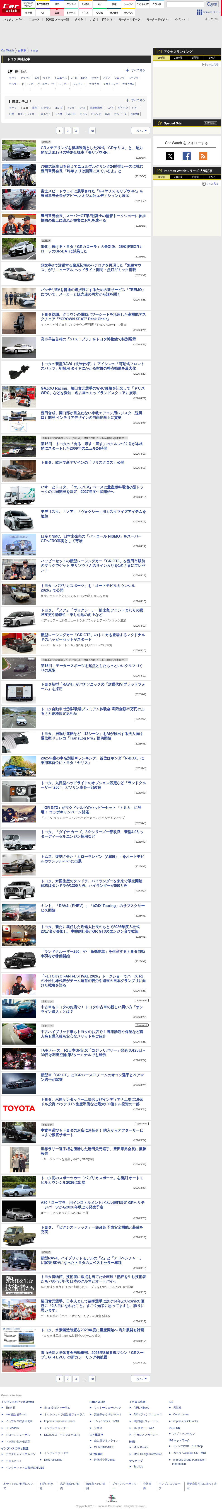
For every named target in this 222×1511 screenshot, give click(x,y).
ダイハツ (123, 107)
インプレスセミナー (56, 1428)
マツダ (70, 107)
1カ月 (212, 57)
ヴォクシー (79, 84)
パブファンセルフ (184, 1433)
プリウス (94, 84)
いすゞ (136, 107)
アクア (106, 77)
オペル (83, 114)
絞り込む (21, 71)
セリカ (95, 77)
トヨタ (24, 107)
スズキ (110, 107)
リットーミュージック (107, 1407)
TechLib (138, 1466)
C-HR (74, 77)
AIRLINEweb (141, 1407)
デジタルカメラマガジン (21, 1454)
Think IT (10, 1407)
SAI (37, 77)
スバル (82, 107)
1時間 (161, 57)
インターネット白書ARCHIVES (25, 1467)
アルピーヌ (120, 114)
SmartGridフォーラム (57, 1407)
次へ (143, 131)
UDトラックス (26, 114)
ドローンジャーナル (18, 1434)
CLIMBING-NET (103, 1447)
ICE (171, 1402)
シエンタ (119, 77)
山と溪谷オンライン (106, 1440)
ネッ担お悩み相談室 (18, 1441)
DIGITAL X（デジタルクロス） (63, 1434)
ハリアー (64, 84)
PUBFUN (174, 1428)
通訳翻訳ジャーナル (146, 1421)
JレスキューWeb (144, 1428)
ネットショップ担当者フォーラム (64, 1414)
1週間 (195, 57)
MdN (132, 1441)
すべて (13, 77)
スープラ (133, 77)
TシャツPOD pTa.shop (188, 1446)
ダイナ (46, 77)
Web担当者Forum (16, 1414)
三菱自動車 (96, 107)
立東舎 (98, 1428)
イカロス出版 (137, 1402)
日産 (34, 107)
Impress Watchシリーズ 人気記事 (188, 171)
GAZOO (70, 114)
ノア (30, 84)
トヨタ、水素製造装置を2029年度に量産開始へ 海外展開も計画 (92, 1330)
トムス (58, 114)
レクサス (46, 107)
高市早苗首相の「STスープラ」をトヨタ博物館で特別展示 (88, 339)
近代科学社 (96, 1454)
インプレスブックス (56, 1453)
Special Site (173, 123)
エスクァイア (110, 84)
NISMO (135, 114)
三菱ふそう (44, 114)
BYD (107, 114)
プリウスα (128, 84)
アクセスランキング (178, 51)
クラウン (26, 77)
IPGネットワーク (179, 1440)
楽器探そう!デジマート (108, 1414)
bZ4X (84, 77)
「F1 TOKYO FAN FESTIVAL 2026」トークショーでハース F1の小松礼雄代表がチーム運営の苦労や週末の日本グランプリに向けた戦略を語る (93, 980)
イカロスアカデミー (146, 1434)
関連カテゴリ (21, 101)
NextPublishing (53, 1459)
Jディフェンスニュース (148, 1414)
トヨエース (60, 77)
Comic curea (180, 1414)
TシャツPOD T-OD (106, 1421)
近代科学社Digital (104, 1459)
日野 (11, 114)
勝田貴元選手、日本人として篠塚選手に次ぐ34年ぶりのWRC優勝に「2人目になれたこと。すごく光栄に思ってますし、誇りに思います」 (92, 1305)
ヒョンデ (96, 114)
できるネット (14, 1460)
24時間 (178, 57)
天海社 (177, 1407)
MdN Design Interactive (148, 1454)
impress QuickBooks (185, 1421)
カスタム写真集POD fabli (189, 1453)
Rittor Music (97, 1402)
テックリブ (136, 1460)
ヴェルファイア (46, 84)
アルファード (16, 84)
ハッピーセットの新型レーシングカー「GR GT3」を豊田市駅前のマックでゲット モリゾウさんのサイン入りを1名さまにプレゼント (93, 565)
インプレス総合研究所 (19, 1421)
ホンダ (59, 107)
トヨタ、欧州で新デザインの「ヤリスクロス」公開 (82, 462)
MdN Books (141, 1447)
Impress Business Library (59, 1421)
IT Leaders (12, 1428)
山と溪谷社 (96, 1434)
